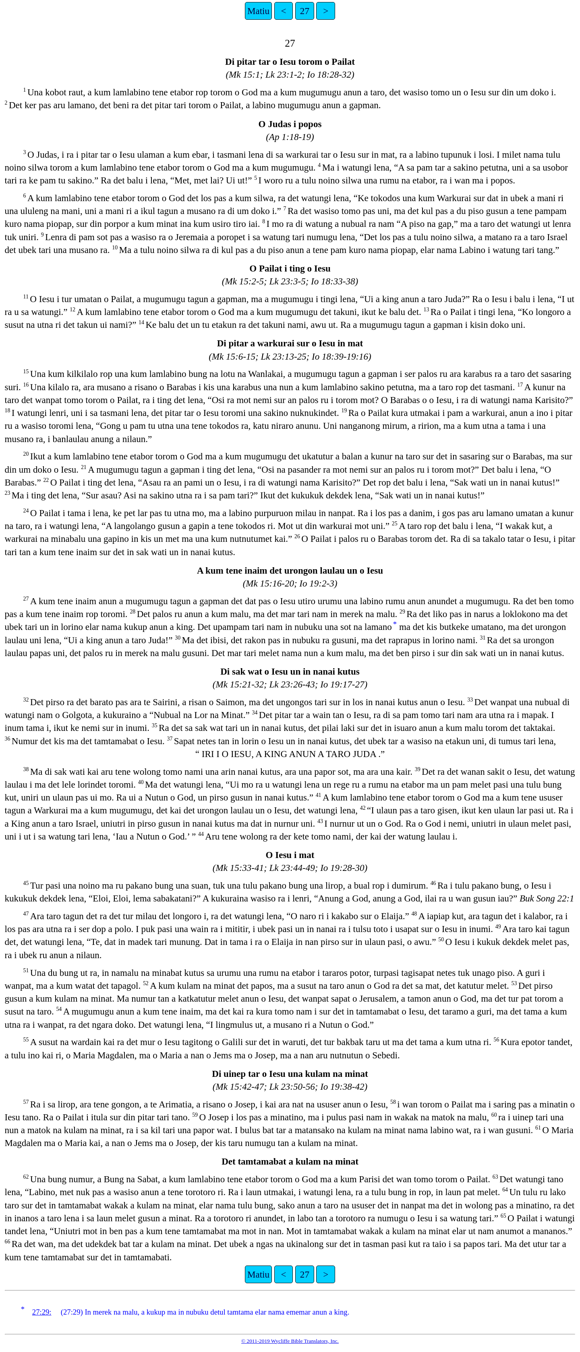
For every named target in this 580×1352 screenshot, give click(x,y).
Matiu (258, 11)
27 (304, 11)
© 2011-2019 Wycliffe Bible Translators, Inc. (290, 1341)
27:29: (42, 1312)
